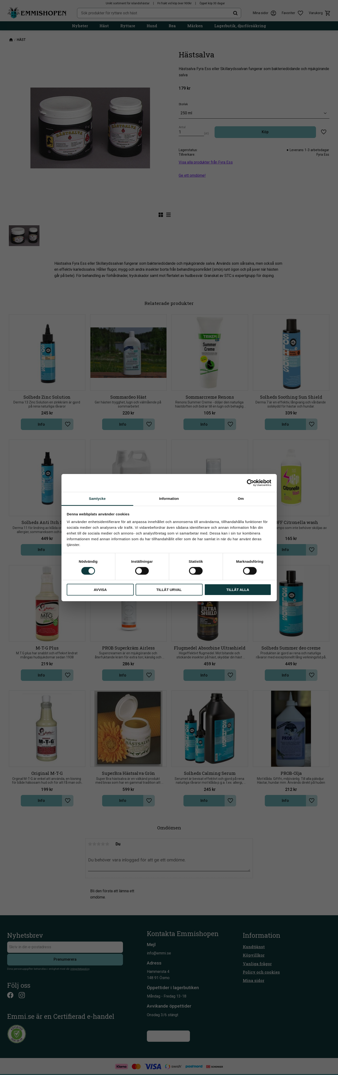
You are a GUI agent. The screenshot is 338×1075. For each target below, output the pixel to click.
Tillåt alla (237, 590)
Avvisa (100, 590)
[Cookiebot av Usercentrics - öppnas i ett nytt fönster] (250, 482)
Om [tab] (241, 498)
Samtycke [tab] (97, 498)
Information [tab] (169, 498)
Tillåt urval (169, 590)
